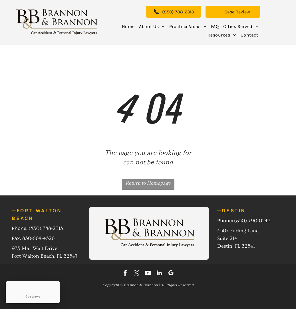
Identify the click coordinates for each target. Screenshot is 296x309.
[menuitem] (128, 26)
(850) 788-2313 (46, 228)
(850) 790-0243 (252, 221)
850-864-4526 (38, 238)
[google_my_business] (170, 273)
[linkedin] (159, 273)
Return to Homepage (148, 182)
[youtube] (148, 273)
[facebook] (125, 273)
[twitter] (136, 273)
